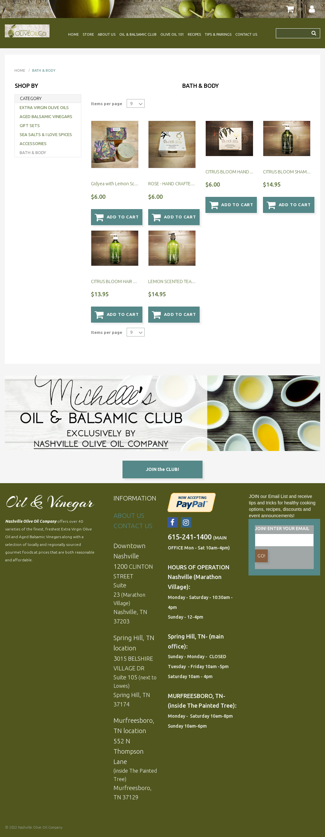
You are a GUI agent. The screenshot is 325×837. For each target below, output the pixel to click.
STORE (88, 34)
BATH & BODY (44, 70)
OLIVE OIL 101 (172, 34)
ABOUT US (106, 34)
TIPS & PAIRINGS (218, 34)
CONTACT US (246, 34)
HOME (73, 34)
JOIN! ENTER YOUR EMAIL (282, 528)
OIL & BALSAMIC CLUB (138, 34)
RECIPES (194, 34)
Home (19, 70)
